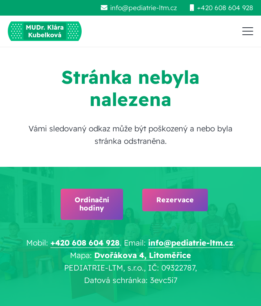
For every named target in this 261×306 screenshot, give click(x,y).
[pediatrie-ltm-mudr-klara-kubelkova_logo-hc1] (45, 31)
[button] (247, 31)
